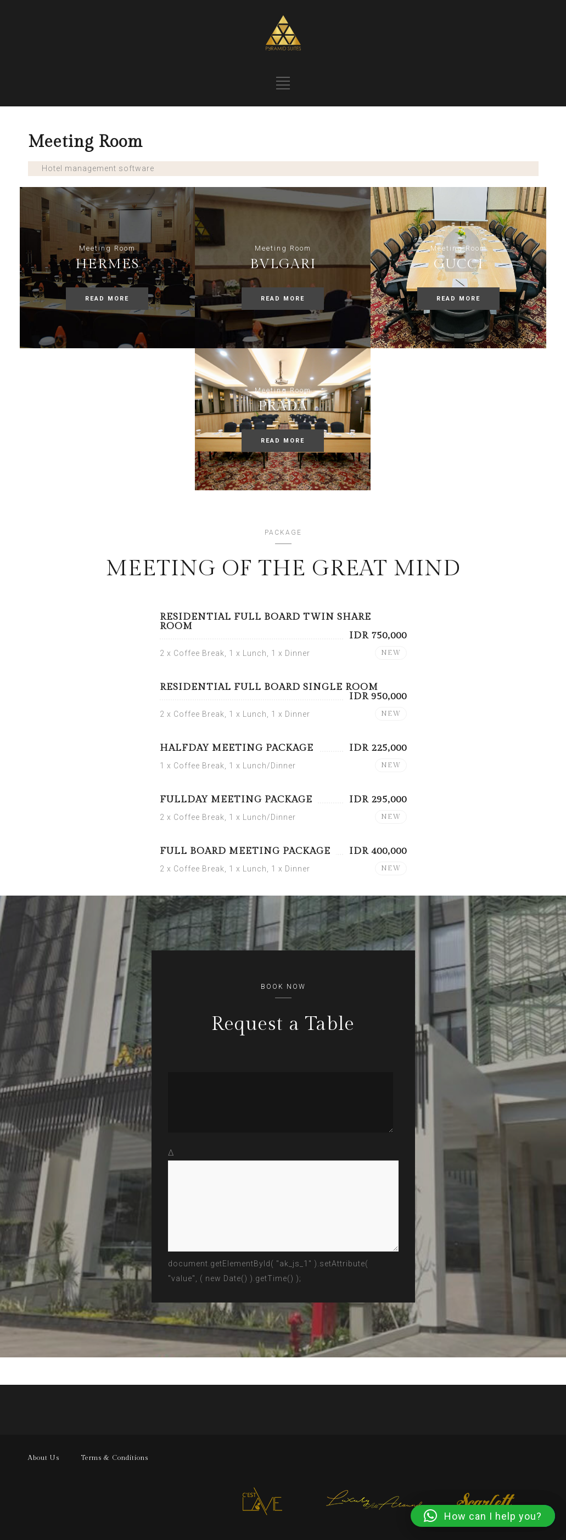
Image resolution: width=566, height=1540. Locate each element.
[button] (483, 1516)
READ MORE (107, 298)
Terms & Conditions (114, 1458)
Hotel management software (98, 168)
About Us (43, 1458)
